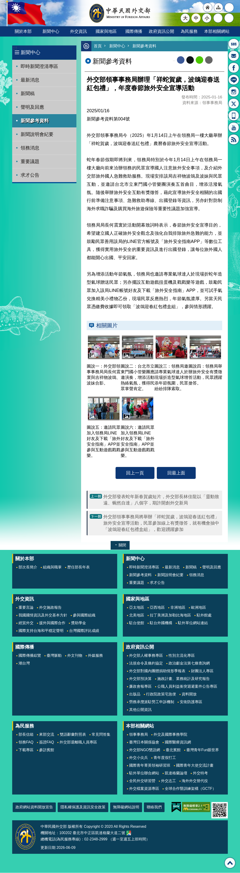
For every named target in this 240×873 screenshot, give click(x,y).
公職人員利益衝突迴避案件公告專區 (187, 687)
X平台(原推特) (233, 103)
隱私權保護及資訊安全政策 (82, 807)
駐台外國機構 (161, 623)
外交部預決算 (140, 679)
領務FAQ (26, 742)
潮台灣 (24, 663)
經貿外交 (26, 623)
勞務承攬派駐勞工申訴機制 (151, 702)
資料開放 (189, 694)
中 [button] (196, 18)
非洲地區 (177, 608)
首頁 (98, 46)
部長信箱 (233, 56)
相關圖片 (107, 326)
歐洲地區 (198, 608)
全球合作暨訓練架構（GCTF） (190, 789)
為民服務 (189, 31)
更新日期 (48, 848)
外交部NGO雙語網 (144, 750)
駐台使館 (136, 623)
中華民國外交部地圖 (128, 833)
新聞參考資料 (35, 120)
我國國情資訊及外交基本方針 (43, 615)
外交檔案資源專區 (144, 789)
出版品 (134, 694)
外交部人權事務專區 (146, 656)
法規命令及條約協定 (146, 663)
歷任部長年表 (78, 567)
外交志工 (168, 781)
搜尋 (229, 18)
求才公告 (30, 175)
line (199, 60)
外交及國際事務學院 (170, 735)
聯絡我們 (154, 807)
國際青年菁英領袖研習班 (149, 766)
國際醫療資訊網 (178, 742)
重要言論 (26, 608)
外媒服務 (95, 656)
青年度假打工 (165, 758)
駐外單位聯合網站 (144, 773)
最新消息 (30, 79)
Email (209, 60)
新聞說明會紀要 (37, 134)
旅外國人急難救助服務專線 (233, 44)
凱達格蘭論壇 (176, 773)
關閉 (122, 545)
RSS (233, 139)
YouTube (233, 127)
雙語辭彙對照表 (73, 735)
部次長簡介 (28, 567)
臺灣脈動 (54, 656)
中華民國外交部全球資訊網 (120, 13)
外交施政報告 (50, 608)
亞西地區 (157, 608)
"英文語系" (229, 7)
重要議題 (30, 161)
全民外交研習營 (142, 781)
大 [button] (185, 18)
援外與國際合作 (52, 623)
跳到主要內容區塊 (2, 2)
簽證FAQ (46, 742)
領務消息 (30, 147)
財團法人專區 (202, 671)
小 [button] (207, 18)
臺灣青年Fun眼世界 (202, 750)
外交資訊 (78, 31)
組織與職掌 (52, 567)
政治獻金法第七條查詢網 (189, 663)
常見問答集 (101, 735)
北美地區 (136, 615)
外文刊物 (74, 656)
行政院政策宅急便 (161, 694)
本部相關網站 (216, 31)
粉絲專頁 (233, 68)
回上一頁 (135, 473)
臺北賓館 (173, 750)
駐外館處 (204, 615)
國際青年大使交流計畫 (195, 766)
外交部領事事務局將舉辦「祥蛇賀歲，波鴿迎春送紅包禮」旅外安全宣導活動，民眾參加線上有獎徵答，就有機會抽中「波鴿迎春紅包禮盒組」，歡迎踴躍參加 (161, 523)
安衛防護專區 (191, 702)
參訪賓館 (46, 750)
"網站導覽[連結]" (218, 7)
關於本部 (23, 31)
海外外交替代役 (195, 781)
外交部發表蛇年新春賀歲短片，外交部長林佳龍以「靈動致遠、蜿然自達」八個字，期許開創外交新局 (161, 500)
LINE (233, 80)
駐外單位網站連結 (193, 623)
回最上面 (176, 473)
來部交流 (46, 735)
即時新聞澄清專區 (39, 66)
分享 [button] (218, 18)
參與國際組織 (84, 615)
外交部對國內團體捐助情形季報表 (157, 671)
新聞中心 (50, 31)
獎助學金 (78, 623)
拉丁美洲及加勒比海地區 (170, 615)
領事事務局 (138, 735)
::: (15, 47)
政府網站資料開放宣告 (34, 807)
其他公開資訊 (140, 710)
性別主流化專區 (182, 656)
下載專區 (26, 750)
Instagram (233, 91)
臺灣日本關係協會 (144, 742)
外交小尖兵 (138, 758)
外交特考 (200, 773)
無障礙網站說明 (126, 807)
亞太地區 (136, 608)
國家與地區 (106, 31)
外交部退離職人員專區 (78, 742)
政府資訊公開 (161, 31)
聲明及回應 (32, 107)
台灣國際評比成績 (84, 631)
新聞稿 (28, 93)
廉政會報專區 (140, 687)
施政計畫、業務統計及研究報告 (183, 679)
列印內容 (218, 60)
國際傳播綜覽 (30, 656)
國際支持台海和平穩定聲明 (41, 631)
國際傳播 (133, 31)
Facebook (180, 60)
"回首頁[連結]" (207, 7)
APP (233, 115)
